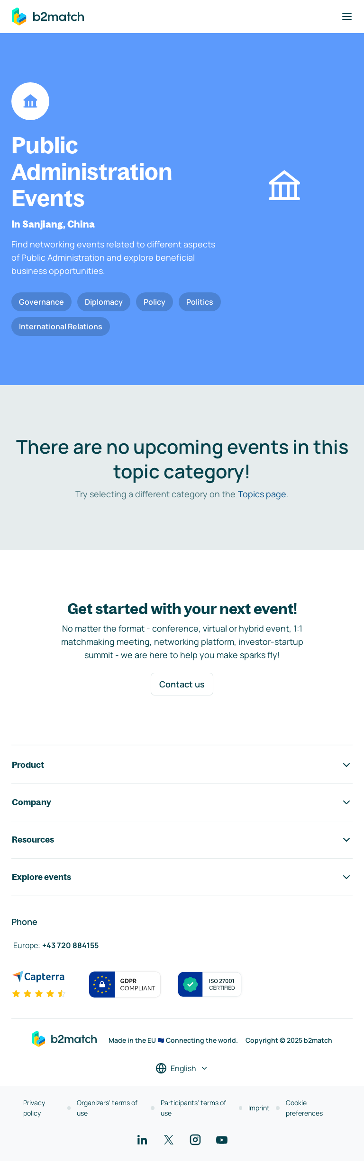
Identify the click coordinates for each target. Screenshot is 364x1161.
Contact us (182, 684)
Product (182, 765)
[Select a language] (182, 1068)
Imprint (259, 1107)
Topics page (262, 494)
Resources (182, 839)
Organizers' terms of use (107, 1107)
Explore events (182, 877)
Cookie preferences (304, 1107)
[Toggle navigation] (347, 16)
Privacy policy (34, 1107)
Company (182, 802)
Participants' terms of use (193, 1107)
